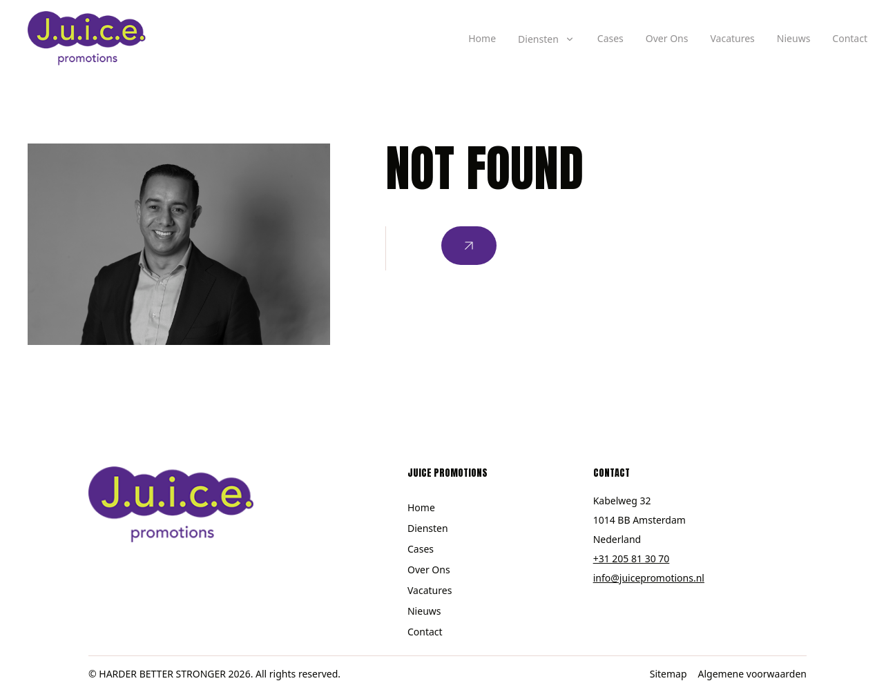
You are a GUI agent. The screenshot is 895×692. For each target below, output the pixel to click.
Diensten (427, 528)
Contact (849, 38)
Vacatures (732, 38)
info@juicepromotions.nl (648, 577)
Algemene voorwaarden (752, 673)
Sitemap (668, 673)
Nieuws (794, 38)
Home (482, 38)
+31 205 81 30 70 (631, 558)
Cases (610, 38)
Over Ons (667, 38)
